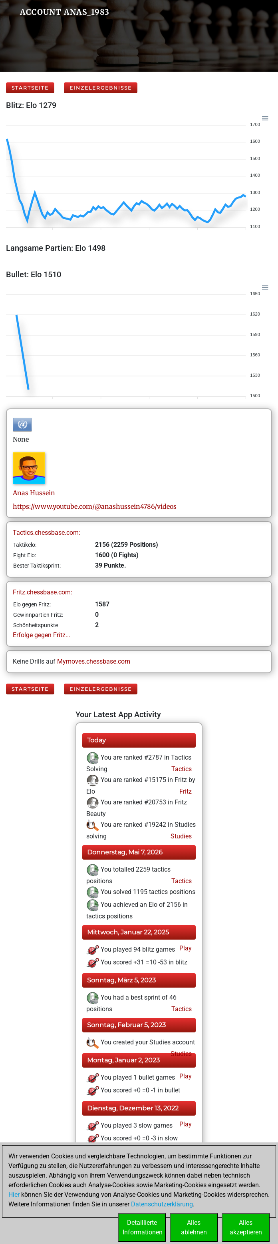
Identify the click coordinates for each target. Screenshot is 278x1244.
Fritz (185, 791)
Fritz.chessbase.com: (42, 592)
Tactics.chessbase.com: (46, 532)
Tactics (181, 769)
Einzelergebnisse (101, 88)
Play (185, 948)
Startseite (30, 88)
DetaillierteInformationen (143, 1227)
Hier (14, 1194)
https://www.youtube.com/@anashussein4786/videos (95, 506)
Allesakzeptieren (246, 1227)
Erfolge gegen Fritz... (41, 635)
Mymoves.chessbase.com (93, 661)
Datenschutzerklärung (162, 1204)
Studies (180, 836)
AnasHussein (34, 493)
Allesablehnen (194, 1227)
